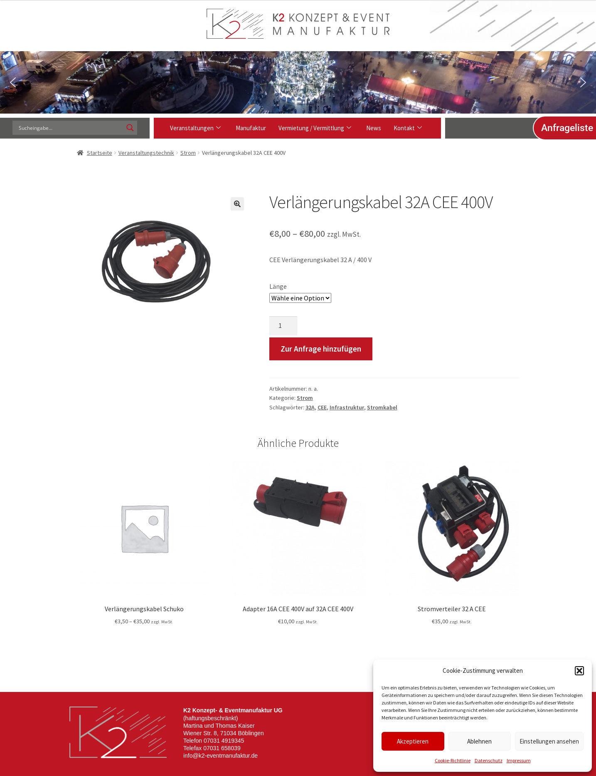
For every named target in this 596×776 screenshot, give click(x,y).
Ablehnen (479, 741)
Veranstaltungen (195, 128)
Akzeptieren (413, 741)
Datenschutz (488, 760)
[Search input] (70, 128)
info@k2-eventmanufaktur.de (220, 755)
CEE (322, 407)
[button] (579, 671)
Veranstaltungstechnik (146, 152)
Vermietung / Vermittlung (314, 128)
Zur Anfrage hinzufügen (321, 349)
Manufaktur (251, 128)
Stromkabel (382, 407)
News (373, 128)
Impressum (519, 760)
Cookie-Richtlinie (452, 760)
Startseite (99, 152)
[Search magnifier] (130, 128)
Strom (188, 152)
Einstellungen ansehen (549, 741)
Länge (278, 286)
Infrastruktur (347, 407)
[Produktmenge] (283, 325)
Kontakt (408, 128)
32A (310, 407)
